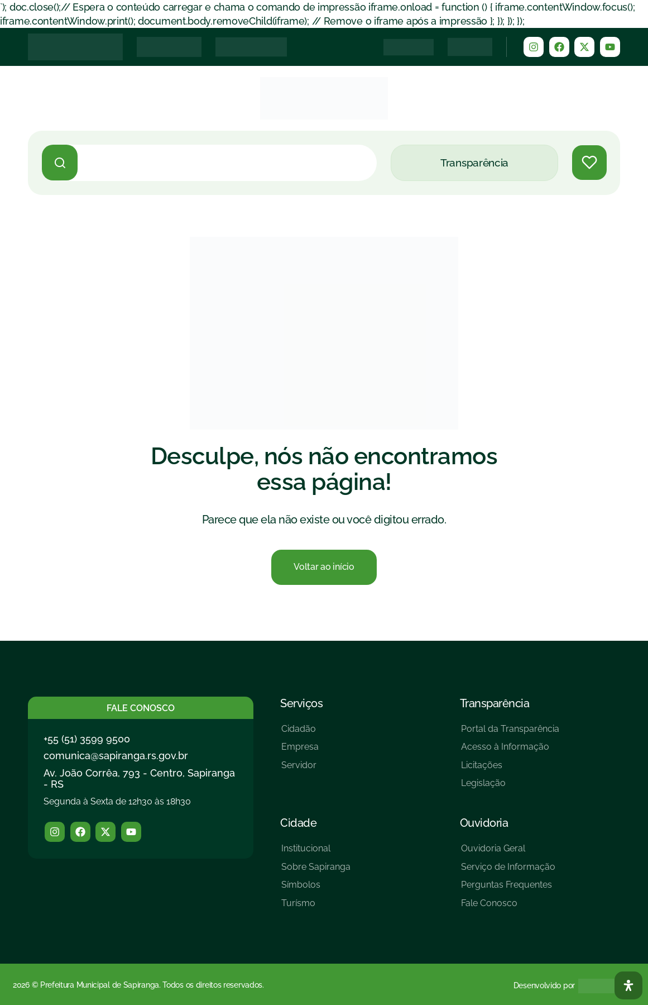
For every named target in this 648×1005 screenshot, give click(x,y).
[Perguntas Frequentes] (508, 889)
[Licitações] (510, 769)
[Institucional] (316, 853)
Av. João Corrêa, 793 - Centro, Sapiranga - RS (139, 778)
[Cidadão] (300, 732)
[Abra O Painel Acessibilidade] (628, 985)
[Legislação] (510, 787)
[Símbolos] (316, 889)
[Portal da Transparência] (510, 732)
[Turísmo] (316, 907)
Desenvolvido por (544, 985)
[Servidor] (300, 769)
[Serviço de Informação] (508, 870)
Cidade (298, 823)
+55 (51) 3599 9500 (87, 738)
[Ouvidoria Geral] (508, 853)
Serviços (301, 702)
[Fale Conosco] (508, 907)
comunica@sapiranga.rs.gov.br (116, 755)
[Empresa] (300, 751)
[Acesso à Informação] (510, 751)
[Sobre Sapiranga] (316, 870)
